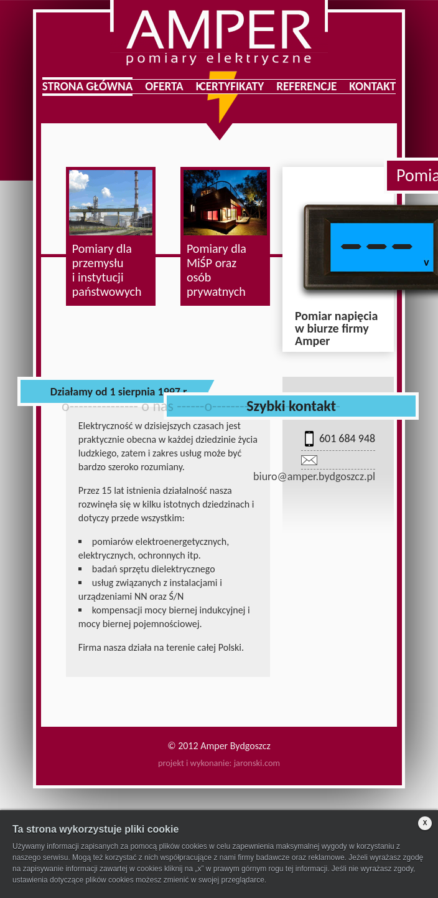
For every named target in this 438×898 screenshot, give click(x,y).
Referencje (306, 86)
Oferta (164, 86)
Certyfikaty (232, 86)
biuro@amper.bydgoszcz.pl (314, 476)
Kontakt (372, 86)
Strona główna (87, 86)
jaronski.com (257, 762)
